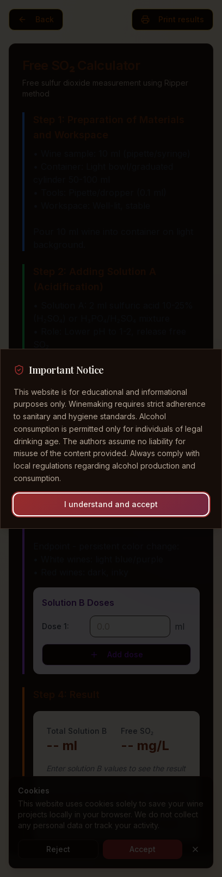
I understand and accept (111, 504)
